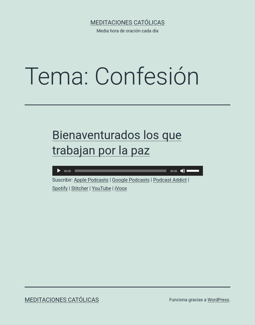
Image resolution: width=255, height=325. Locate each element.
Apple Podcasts (91, 180)
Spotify (60, 188)
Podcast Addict (170, 180)
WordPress (218, 299)
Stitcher (79, 188)
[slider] (120, 171)
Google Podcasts (131, 180)
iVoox (121, 188)
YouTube (101, 188)
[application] (127, 171)
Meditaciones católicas (127, 22)
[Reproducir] (58, 170)
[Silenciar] (182, 170)
